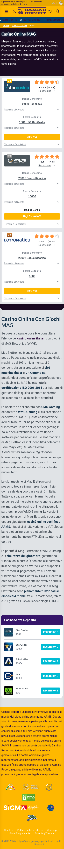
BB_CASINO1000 (32, 216)
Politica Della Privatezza (30, 830)
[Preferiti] (49, 11)
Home (6, 26)
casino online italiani (31, 338)
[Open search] (57, 11)
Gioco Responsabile (20, 833)
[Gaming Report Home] (32, 11)
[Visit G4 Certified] (50, 807)
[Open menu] (6, 11)
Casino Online (19, 26)
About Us (8, 830)
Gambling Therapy (44, 833)
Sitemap (52, 830)
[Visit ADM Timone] (10, 787)
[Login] (14, 11)
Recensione (50, 632)
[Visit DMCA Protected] (28, 797)
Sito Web (32, 136)
